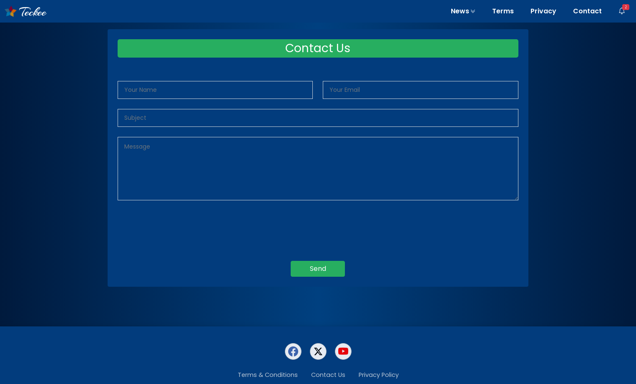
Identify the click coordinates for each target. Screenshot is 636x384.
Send (318, 268)
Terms (503, 11)
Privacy (543, 11)
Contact (587, 11)
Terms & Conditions (268, 375)
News (463, 11)
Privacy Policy (379, 375)
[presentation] (317, 229)
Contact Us (328, 375)
